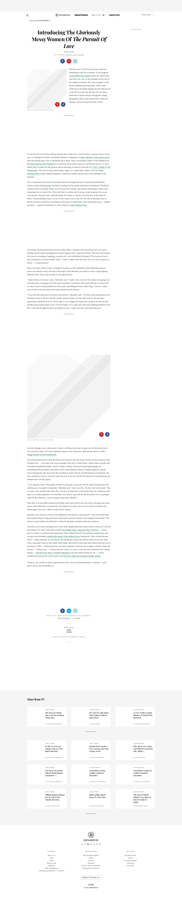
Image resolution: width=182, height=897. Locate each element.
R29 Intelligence (51, 868)
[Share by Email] (75, 61)
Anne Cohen (69, 52)
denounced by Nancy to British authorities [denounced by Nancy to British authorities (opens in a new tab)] (52, 553)
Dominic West (33, 174)
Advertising (51, 863)
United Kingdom (130, 860)
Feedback (51, 865)
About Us (51, 855)
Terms (91, 858)
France (130, 858)
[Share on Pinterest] (69, 61)
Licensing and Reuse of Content (51, 871)
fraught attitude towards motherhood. (42, 455)
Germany (130, 863)
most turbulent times (78, 205)
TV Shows (76, 618)
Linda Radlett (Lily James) (80, 76)
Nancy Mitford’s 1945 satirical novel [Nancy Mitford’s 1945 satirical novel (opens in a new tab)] (94, 157)
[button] (143, 17)
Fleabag (50, 164)
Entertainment (64, 618)
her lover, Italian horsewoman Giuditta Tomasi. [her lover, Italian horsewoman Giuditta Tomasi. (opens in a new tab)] (82, 556)
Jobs (51, 858)
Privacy (91, 860)
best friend (47, 185)
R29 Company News (91, 855)
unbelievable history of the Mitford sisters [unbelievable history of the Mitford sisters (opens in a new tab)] (63, 536)
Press (51, 860)
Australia (130, 865)
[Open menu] (27, 14)
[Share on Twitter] (69, 610)
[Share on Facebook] (62, 61)
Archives (91, 863)
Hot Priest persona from (37, 164)
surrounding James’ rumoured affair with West (80, 530)
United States (130, 855)
